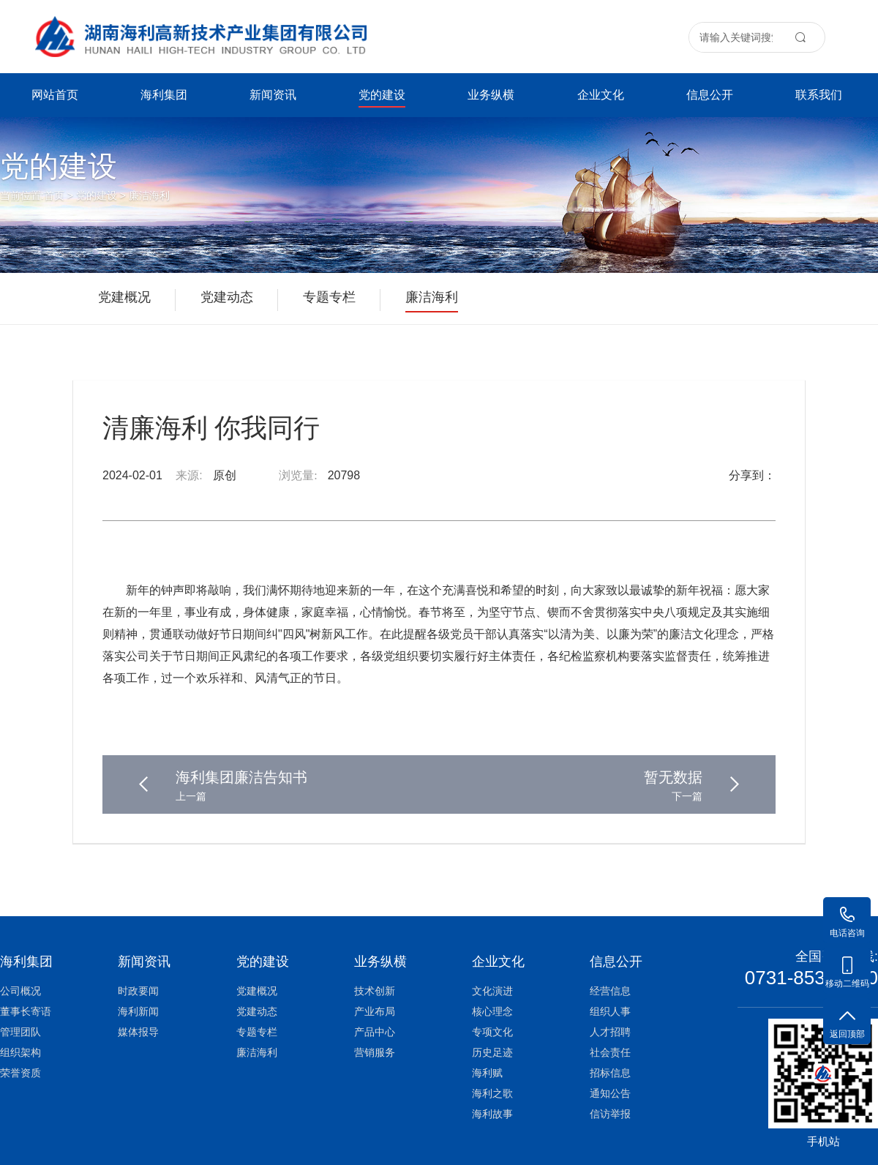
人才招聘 (610, 1032)
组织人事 (610, 1011)
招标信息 (610, 1073)
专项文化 (492, 1032)
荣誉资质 (20, 1073)
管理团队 (20, 1032)
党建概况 (256, 991)
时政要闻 (138, 991)
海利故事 (492, 1114)
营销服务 (374, 1052)
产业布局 (374, 1011)
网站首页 (54, 95)
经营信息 (610, 991)
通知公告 (610, 1093)
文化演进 (492, 991)
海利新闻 (138, 1011)
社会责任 (610, 1052)
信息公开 (709, 95)
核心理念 (492, 1011)
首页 (54, 195)
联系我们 (818, 95)
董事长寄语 (25, 1011)
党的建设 (382, 98)
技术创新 (374, 991)
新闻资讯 (272, 95)
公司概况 (20, 991)
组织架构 (20, 1052)
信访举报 (610, 1114)
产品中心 (374, 1032)
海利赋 (487, 1073)
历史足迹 (492, 1052)
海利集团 (163, 95)
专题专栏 (256, 1032)
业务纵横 (491, 95)
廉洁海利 (149, 195)
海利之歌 (492, 1093)
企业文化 (600, 95)
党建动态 (256, 1011)
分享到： (752, 475)
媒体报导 (138, 1032)
